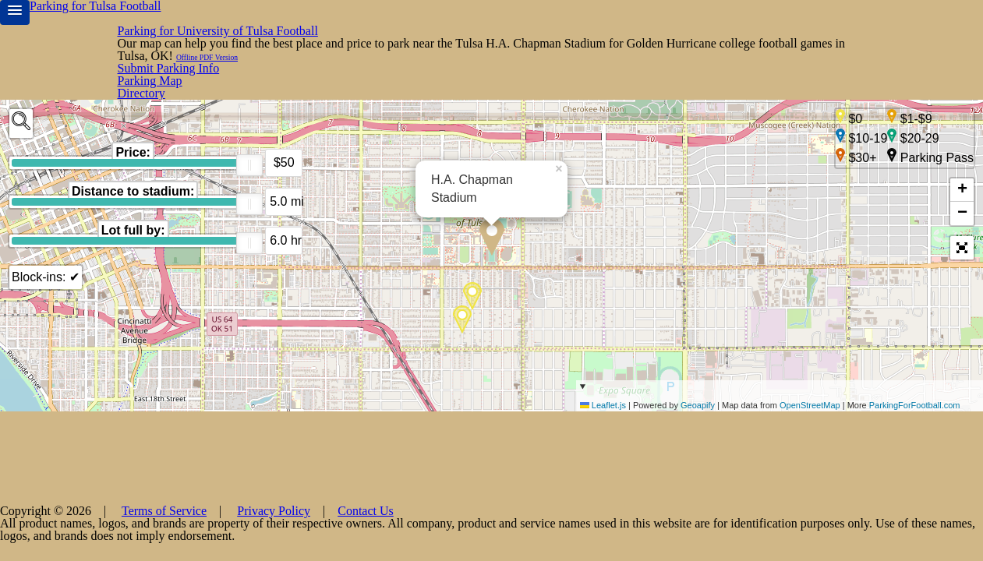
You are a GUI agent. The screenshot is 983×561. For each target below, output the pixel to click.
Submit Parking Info (878, 21)
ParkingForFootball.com (914, 430)
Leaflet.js (603, 430)
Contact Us (629, 537)
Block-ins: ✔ (43, 228)
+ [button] (962, 150)
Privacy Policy (553, 537)
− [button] (962, 173)
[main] (491, 249)
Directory (689, 21)
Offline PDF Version (755, 47)
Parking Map (768, 21)
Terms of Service (464, 537)
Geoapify (698, 430)
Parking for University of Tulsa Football (242, 22)
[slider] (249, 117)
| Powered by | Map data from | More (779, 420)
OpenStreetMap (810, 430)
